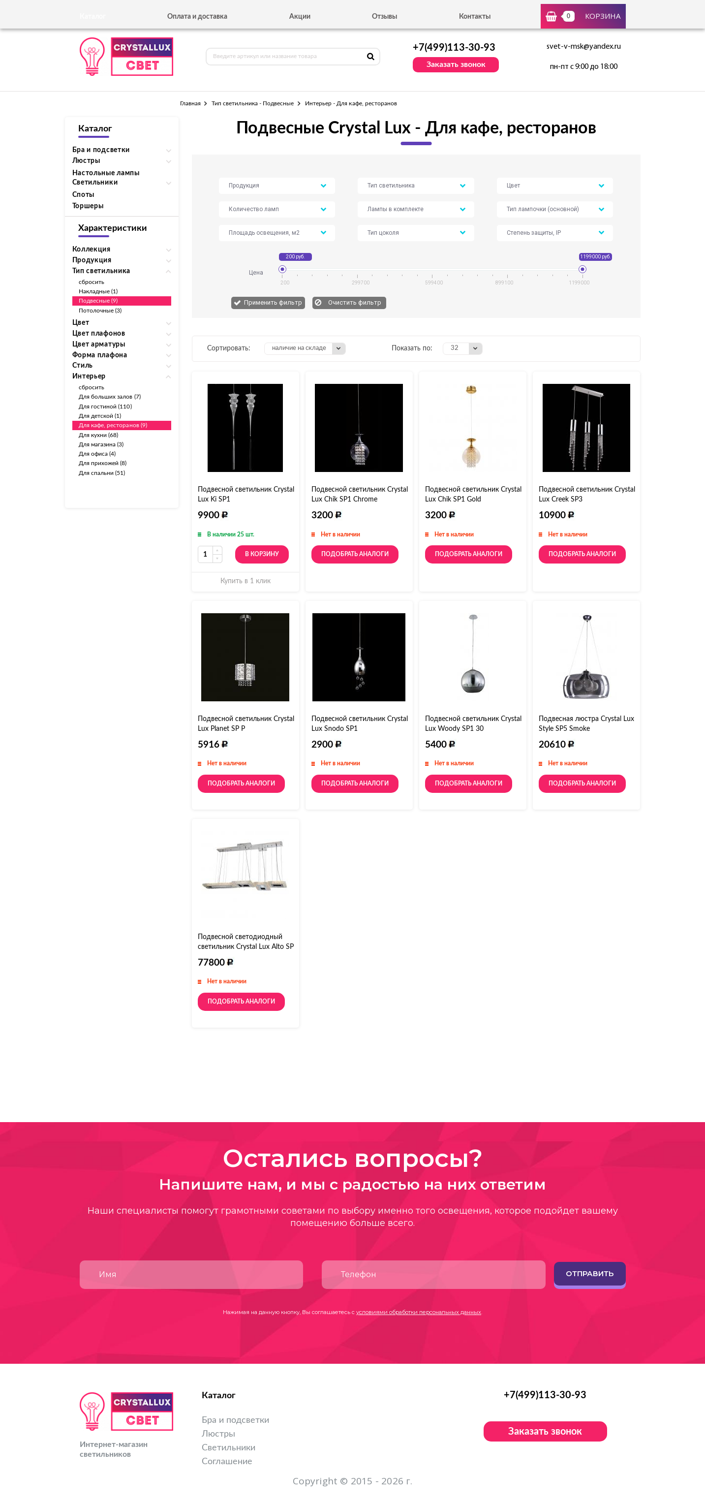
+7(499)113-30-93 (454, 48)
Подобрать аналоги (355, 554)
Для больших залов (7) (110, 397)
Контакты (474, 16)
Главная (190, 103)
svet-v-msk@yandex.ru (584, 47)
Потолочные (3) (100, 311)
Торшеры (88, 206)
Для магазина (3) (101, 444)
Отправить (589, 1273)
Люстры (218, 1434)
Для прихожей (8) (103, 463)
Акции (299, 16)
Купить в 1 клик (245, 581)
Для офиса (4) (97, 454)
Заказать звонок (456, 64)
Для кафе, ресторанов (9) (113, 425)
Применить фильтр (273, 302)
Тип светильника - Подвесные (253, 103)
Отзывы (384, 16)
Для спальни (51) (102, 473)
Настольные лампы (106, 173)
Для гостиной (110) (105, 406)
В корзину (262, 554)
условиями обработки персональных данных (418, 1312)
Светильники (228, 1447)
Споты (83, 194)
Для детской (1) (100, 416)
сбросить (91, 282)
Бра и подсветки (235, 1420)
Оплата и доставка (197, 16)
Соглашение (227, 1461)
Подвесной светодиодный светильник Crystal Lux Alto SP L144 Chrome (246, 947)
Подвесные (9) (98, 301)
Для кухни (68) (99, 435)
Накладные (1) (98, 291)
